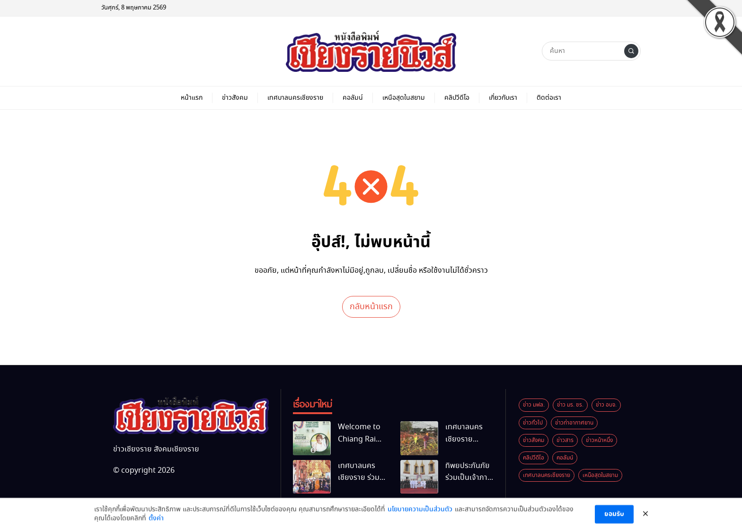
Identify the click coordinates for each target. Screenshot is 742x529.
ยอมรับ (614, 518)
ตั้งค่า (156, 522)
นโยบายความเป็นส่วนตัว (420, 513)
